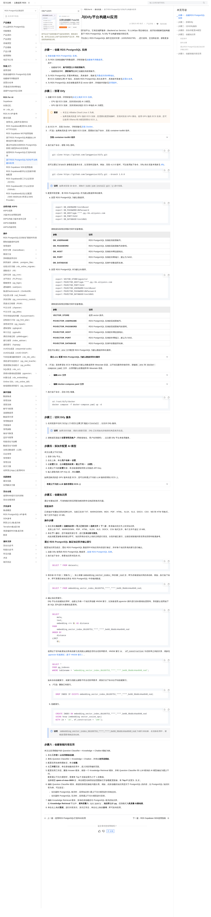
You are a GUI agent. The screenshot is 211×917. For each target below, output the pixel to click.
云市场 (67, 4)
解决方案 (44, 4)
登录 (203, 4)
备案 (180, 4)
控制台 (186, 4)
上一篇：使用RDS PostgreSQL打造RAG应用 (65, 831)
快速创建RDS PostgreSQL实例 (62, 64)
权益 (53, 4)
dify (162, 173)
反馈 (110, 845)
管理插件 (113, 91)
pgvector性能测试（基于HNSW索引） (66, 667)
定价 (59, 4)
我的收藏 (163, 33)
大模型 (28, 4)
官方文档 (7, 11)
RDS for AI (88, 18)
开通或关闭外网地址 (105, 84)
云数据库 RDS (20, 11)
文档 (174, 4)
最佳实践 (98, 18)
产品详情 (149, 32)
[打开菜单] (4, 4)
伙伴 (74, 4)
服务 (81, 4)
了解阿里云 (90, 4)
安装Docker (87, 135)
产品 (36, 4)
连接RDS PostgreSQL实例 (99, 563)
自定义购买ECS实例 (82, 106)
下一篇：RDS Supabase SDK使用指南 (151, 831)
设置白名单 (127, 88)
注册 (193, 4)
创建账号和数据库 (94, 68)
